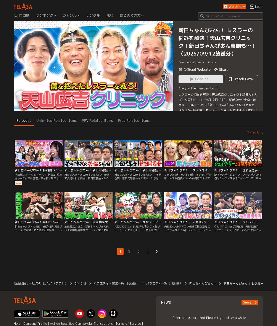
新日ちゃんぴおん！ (203, 283)
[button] (234, 7)
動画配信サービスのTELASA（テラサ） (41, 283)
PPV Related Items (97, 120)
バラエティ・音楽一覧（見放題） (116, 283)
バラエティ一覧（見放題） (164, 283)
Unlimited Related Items (56, 120)
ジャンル (81, 283)
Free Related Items (134, 120)
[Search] (230, 16)
